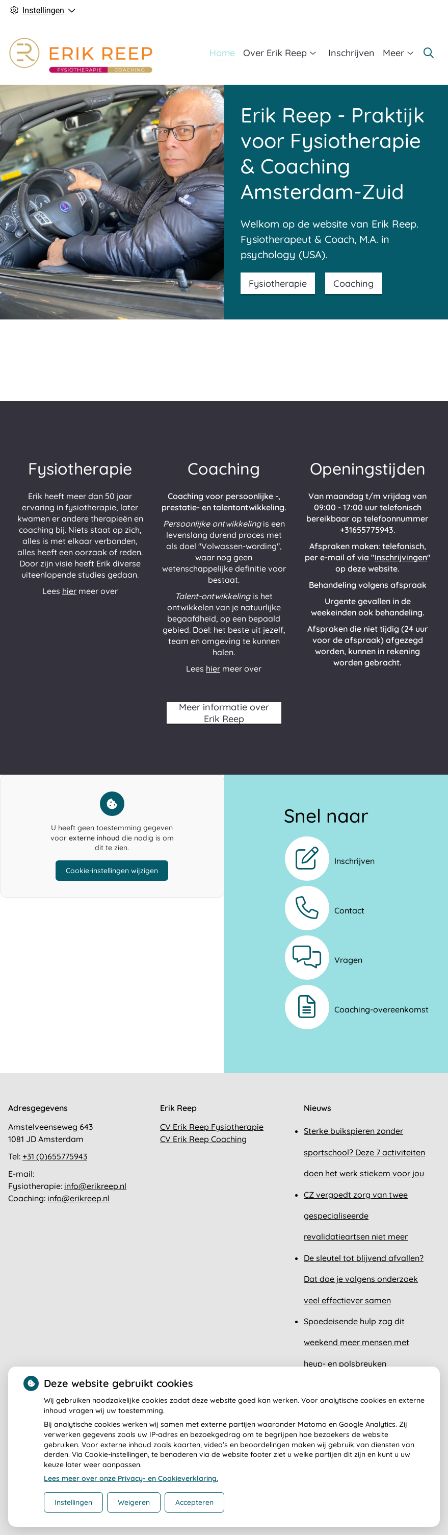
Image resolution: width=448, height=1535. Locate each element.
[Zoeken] (428, 53)
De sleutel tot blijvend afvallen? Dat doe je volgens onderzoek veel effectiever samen (364, 1279)
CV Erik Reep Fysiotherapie (211, 1127)
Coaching (353, 283)
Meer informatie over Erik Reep (224, 713)
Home (222, 53)
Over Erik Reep (275, 53)
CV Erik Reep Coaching (203, 1139)
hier (69, 591)
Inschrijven (351, 53)
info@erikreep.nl (95, 1186)
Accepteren (194, 1502)
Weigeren (134, 1502)
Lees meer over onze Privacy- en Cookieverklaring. (131, 1478)
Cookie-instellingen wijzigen (112, 870)
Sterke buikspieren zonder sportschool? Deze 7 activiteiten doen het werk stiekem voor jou (364, 1152)
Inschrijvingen (401, 557)
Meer (393, 53)
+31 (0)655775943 (54, 1156)
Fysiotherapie (278, 283)
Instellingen (73, 1502)
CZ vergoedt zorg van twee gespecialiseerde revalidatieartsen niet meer (356, 1216)
